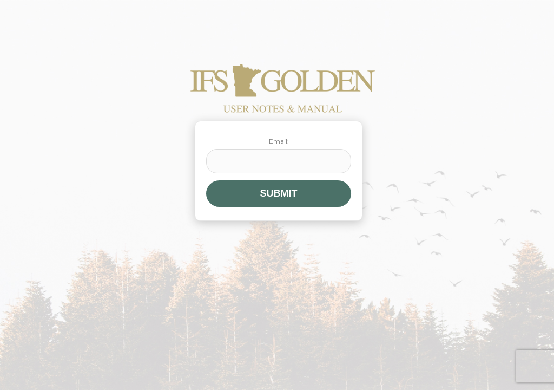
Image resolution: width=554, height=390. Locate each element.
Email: (278, 155)
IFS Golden (282, 88)
